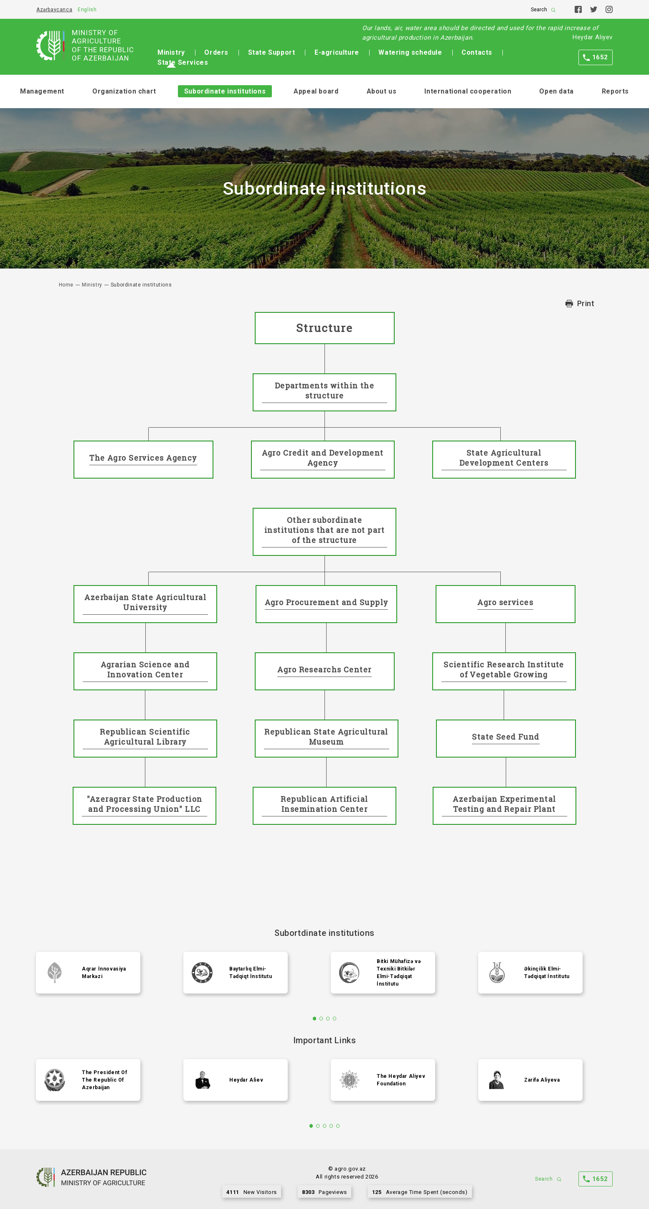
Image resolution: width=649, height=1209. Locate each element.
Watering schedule (410, 52)
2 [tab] (321, 1018)
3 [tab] (328, 1018)
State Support (271, 52)
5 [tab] (338, 1126)
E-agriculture (336, 52)
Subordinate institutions (225, 91)
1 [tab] (315, 1018)
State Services (182, 62)
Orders (216, 52)
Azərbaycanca (54, 10)
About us (382, 91)
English (87, 10)
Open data (556, 91)
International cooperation (467, 91)
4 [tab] (335, 1018)
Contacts (476, 52)
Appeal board (316, 91)
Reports (615, 91)
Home (66, 285)
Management (42, 91)
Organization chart (124, 91)
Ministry (171, 52)
